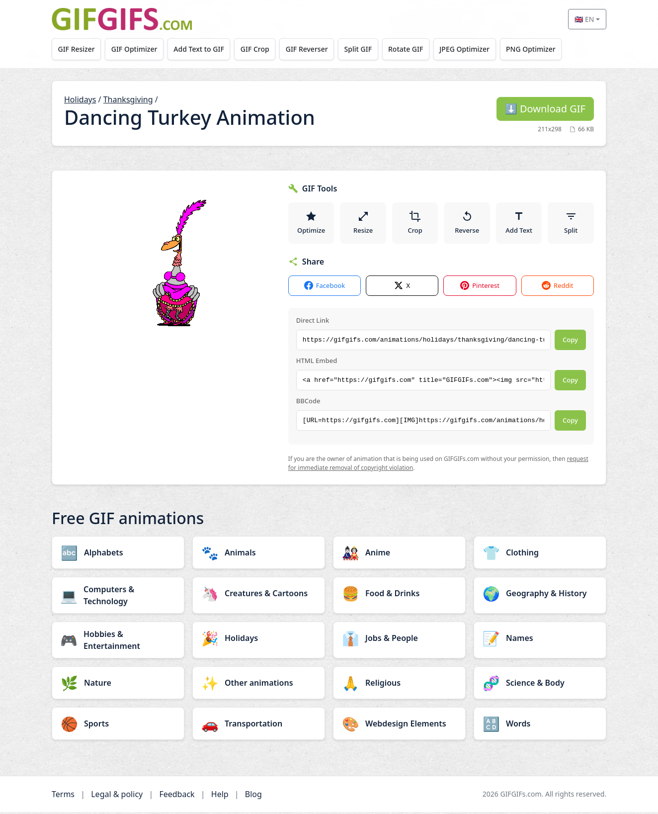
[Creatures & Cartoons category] (259, 595)
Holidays (80, 99)
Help (220, 796)
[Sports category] (118, 725)
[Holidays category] (259, 640)
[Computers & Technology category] (118, 597)
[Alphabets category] (118, 554)
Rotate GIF (414, 49)
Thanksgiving (128, 99)
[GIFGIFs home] (122, 19)
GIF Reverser (313, 49)
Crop (415, 223)
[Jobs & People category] (399, 640)
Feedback (176, 796)
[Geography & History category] (540, 595)
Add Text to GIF (202, 49)
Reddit (557, 288)
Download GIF (545, 108)
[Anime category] (399, 554)
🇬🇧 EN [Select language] (584, 19)
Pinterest (479, 288)
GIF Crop (259, 49)
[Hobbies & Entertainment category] (118, 642)
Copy (570, 342)
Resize (363, 223)
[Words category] (540, 725)
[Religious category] (399, 685)
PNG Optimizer (542, 49)
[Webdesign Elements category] (399, 725)
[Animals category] (259, 554)
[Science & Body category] (540, 685)
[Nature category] (118, 685)
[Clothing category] (540, 554)
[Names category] (540, 640)
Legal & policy (117, 796)
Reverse (467, 223)
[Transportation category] (259, 725)
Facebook (324, 288)
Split (570, 223)
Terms (63, 796)
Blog (253, 796)
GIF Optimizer (136, 49)
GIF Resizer (77, 49)
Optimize (311, 223)
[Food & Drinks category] (399, 595)
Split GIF (365, 49)
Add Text (518, 223)
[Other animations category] (259, 685)
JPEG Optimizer (474, 49)
